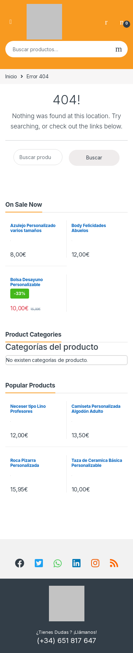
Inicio (11, 76)
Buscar (119, 49)
